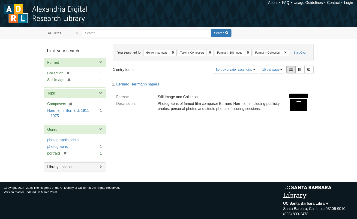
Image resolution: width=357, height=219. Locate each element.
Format (53, 62)
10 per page (272, 69)
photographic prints (63, 140)
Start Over (300, 52)
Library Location (60, 167)
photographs (57, 147)
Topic (51, 93)
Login (348, 3)
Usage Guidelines (308, 3)
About (273, 3)
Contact (333, 3)
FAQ (285, 3)
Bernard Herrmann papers (137, 84)
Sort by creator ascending (235, 69)
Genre (52, 129)
